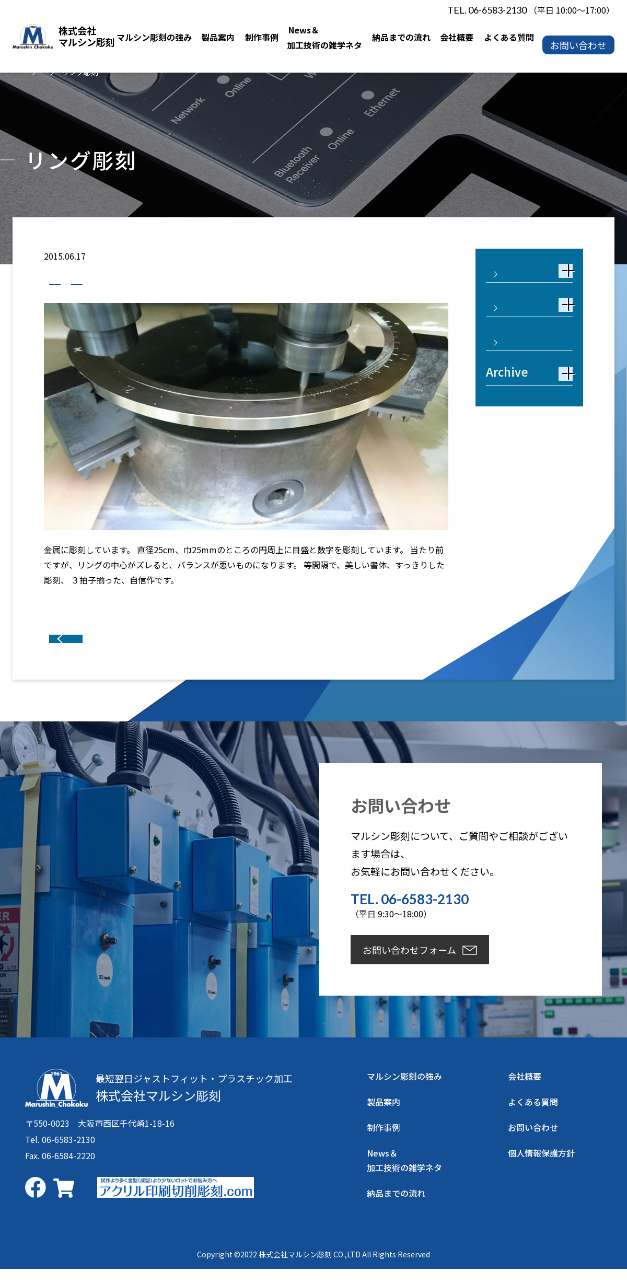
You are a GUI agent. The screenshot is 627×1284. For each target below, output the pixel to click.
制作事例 (71, 281)
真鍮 (118, 281)
